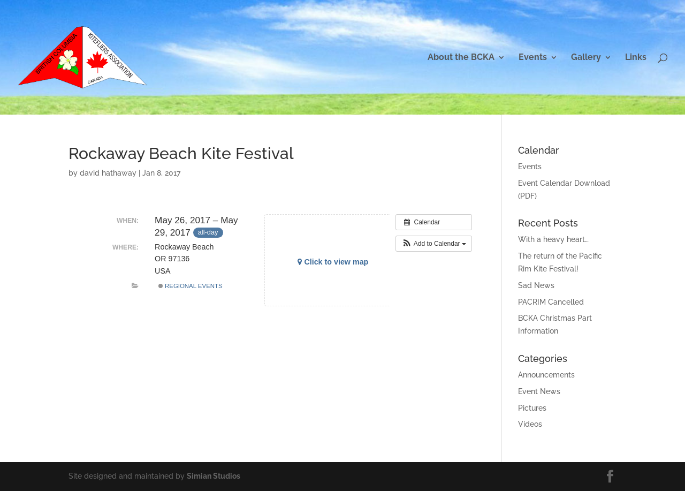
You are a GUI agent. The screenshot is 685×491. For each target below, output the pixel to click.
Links (635, 58)
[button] (433, 243)
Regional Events (190, 286)
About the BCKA (461, 58)
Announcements (546, 375)
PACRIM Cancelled (551, 302)
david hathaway (108, 173)
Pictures (532, 408)
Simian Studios (213, 476)
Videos (530, 424)
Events (533, 58)
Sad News (536, 285)
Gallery (586, 58)
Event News (539, 391)
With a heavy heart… (553, 239)
